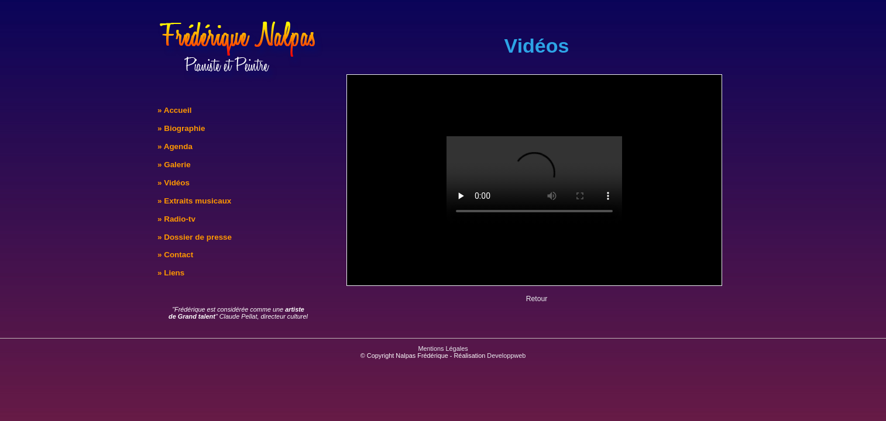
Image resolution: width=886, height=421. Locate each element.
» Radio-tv (176, 219)
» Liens (170, 272)
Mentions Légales (443, 348)
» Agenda (175, 146)
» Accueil (174, 110)
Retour (537, 299)
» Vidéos (173, 182)
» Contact (175, 254)
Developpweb (506, 355)
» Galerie (174, 164)
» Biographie (181, 128)
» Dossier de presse (194, 237)
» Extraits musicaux (194, 200)
